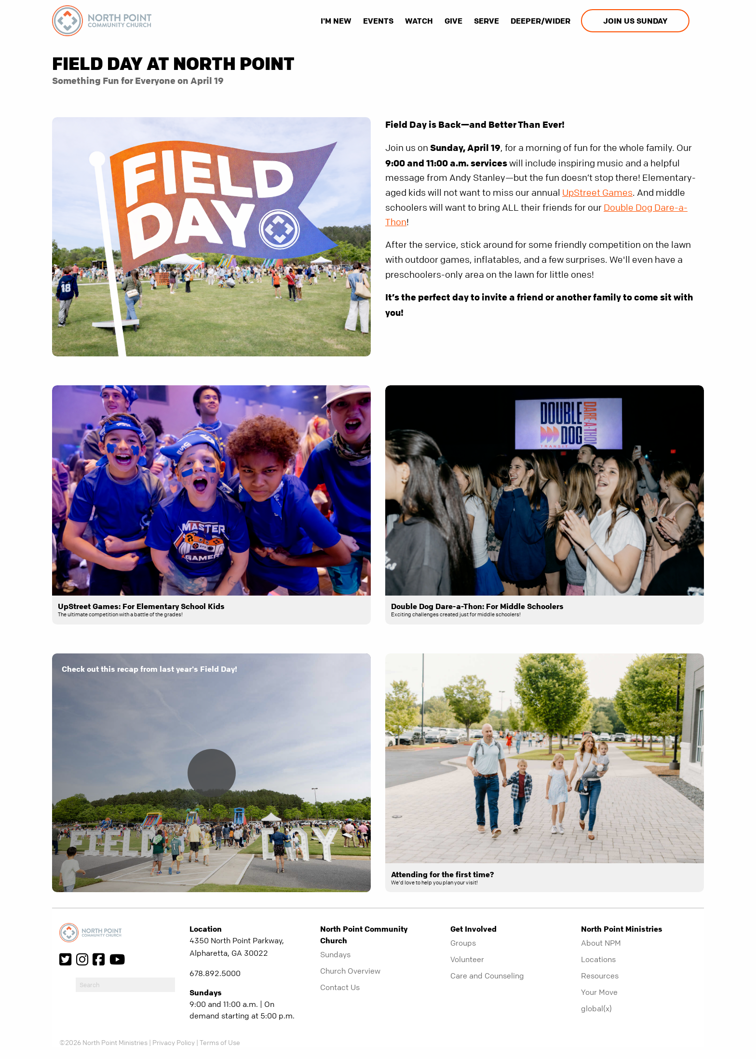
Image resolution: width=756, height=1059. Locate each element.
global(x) (596, 1008)
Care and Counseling (487, 975)
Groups (463, 943)
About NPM (601, 943)
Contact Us (340, 987)
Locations (598, 959)
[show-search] (697, 21)
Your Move (599, 992)
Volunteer (467, 959)
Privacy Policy (173, 1042)
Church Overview (350, 971)
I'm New (336, 21)
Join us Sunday (635, 21)
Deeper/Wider (540, 21)
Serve (486, 21)
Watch (419, 21)
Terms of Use (220, 1042)
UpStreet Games (597, 192)
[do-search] (125, 985)
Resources (600, 975)
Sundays (335, 954)
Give (453, 21)
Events (378, 21)
